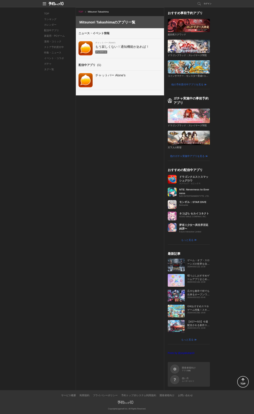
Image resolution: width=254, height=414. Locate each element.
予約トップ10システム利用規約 (138, 395)
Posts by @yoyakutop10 (181, 353)
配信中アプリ (51, 30)
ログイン (207, 3)
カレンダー (50, 24)
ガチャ (48, 63)
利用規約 (84, 395)
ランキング (50, 19)
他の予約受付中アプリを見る (187, 84)
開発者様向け (167, 395)
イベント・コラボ (54, 58)
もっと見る (187, 240)
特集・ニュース (52, 52)
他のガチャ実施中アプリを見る (187, 156)
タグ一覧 (49, 69)
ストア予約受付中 (54, 47)
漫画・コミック (52, 41)
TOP (46, 13)
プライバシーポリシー (105, 395)
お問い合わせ (185, 395)
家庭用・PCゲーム (54, 35)
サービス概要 (68, 395)
